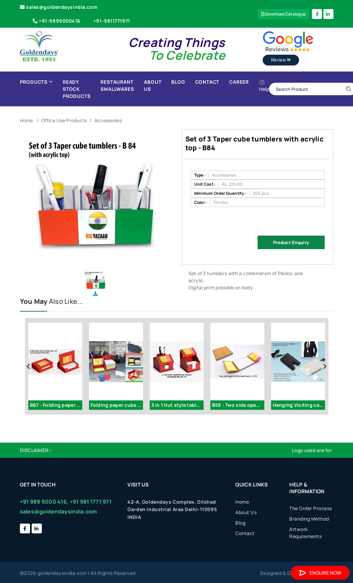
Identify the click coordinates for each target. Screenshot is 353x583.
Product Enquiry (291, 242)
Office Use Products (64, 120)
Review (281, 60)
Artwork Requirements (305, 532)
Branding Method (309, 518)
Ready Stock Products (76, 89)
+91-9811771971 (111, 21)
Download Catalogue (283, 14)
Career (239, 82)
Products (36, 82)
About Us (152, 85)
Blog (178, 82)
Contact (207, 82)
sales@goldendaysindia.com (59, 7)
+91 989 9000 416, (44, 501)
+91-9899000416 (56, 21)
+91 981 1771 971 (91, 501)
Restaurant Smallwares (117, 85)
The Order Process (310, 508)
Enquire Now (320, 572)
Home (26, 120)
